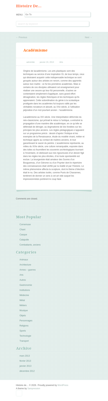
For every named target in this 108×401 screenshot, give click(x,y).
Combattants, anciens (30, 245)
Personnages (26, 320)
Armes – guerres (28, 270)
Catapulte (24, 239)
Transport (24, 341)
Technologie (25, 336)
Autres (23, 280)
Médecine (24, 295)
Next (88, 37)
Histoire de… (29, 6)
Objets (23, 315)
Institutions (25, 290)
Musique (24, 310)
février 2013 (25, 361)
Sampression (33, 388)
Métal (22, 300)
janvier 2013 (25, 366)
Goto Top (19, 393)
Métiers (23, 305)
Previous (21, 37)
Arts (61, 62)
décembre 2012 (27, 371)
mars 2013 (25, 356)
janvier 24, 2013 (47, 62)
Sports (23, 331)
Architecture (25, 264)
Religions (24, 325)
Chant (22, 229)
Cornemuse (25, 224)
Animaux (24, 259)
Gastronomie (26, 285)
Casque (23, 234)
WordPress (63, 385)
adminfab (31, 62)
